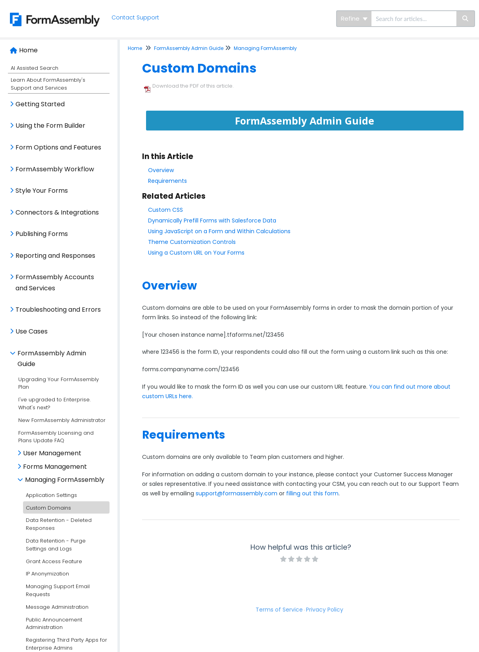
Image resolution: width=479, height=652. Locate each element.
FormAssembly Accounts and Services (54, 282)
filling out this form (312, 493)
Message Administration (57, 607)
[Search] (465, 18)
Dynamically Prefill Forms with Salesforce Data (212, 220)
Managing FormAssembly (64, 479)
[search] (414, 18)
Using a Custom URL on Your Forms (196, 253)
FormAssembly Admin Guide (51, 359)
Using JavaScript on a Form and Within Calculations (219, 231)
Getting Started (40, 104)
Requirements (167, 181)
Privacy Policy (324, 610)
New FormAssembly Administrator (62, 420)
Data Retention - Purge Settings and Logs (56, 544)
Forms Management (55, 466)
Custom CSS (165, 210)
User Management (52, 453)
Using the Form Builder (50, 125)
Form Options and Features (58, 147)
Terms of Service (279, 610)
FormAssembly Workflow (54, 169)
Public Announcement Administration (54, 623)
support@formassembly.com (236, 493)
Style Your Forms (41, 190)
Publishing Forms (41, 233)
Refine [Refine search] (354, 18)
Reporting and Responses (55, 255)
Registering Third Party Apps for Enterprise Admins (66, 644)
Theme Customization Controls (192, 242)
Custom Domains (48, 508)
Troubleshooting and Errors (58, 309)
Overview (161, 170)
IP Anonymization (47, 573)
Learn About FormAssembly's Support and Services (48, 84)
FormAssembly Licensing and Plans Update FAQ (56, 437)
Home (28, 50)
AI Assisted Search (34, 68)
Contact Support (135, 17)
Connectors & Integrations (57, 212)
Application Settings (51, 495)
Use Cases (31, 331)
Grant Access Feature (54, 561)
